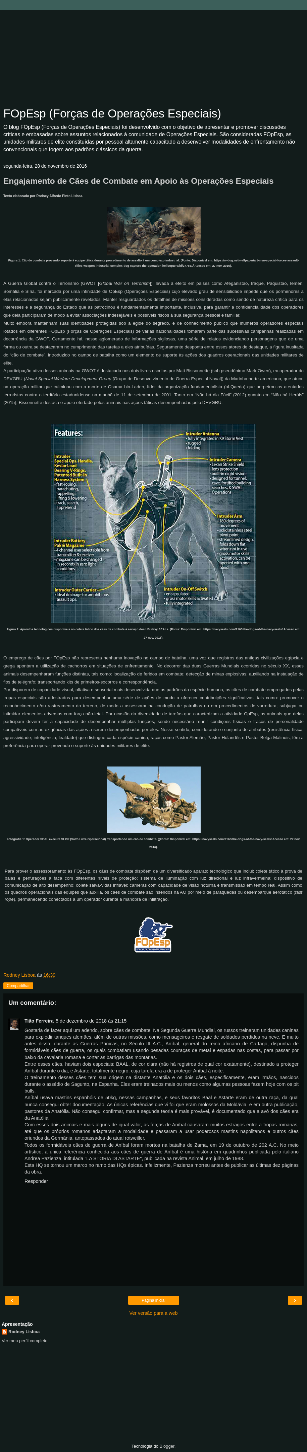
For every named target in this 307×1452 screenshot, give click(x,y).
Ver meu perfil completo (25, 1340)
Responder (36, 1181)
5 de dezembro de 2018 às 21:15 (91, 1021)
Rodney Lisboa (24, 1331)
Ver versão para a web (154, 1313)
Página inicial (153, 1300)
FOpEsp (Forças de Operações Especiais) (112, 113)
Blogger (167, 1446)
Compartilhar (18, 985)
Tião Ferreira (39, 1021)
